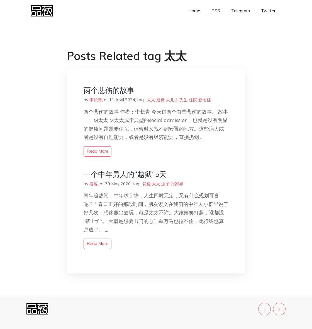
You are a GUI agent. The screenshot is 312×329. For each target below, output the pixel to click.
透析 (160, 99)
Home (194, 10)
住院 (193, 99)
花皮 (146, 183)
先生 (183, 99)
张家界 (177, 183)
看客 (93, 183)
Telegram (240, 10)
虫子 (165, 183)
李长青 (95, 99)
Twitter (268, 10)
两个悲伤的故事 (109, 90)
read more (97, 151)
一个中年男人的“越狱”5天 (125, 174)
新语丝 (204, 99)
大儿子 (172, 99)
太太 (151, 99)
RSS (215, 10)
